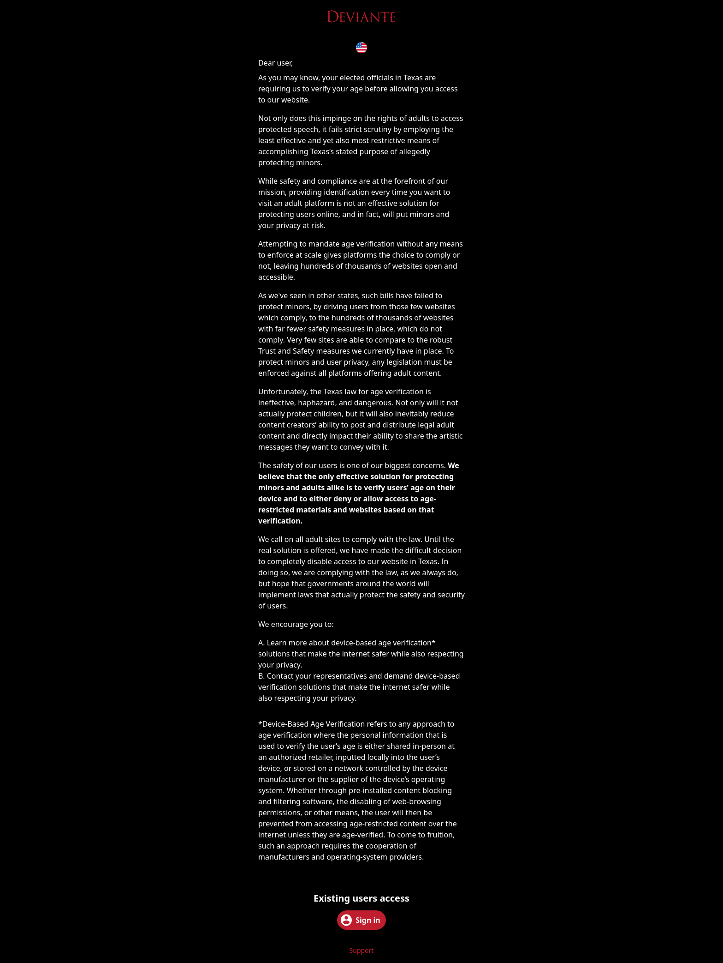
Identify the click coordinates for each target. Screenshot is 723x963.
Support (362, 950)
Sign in (360, 920)
